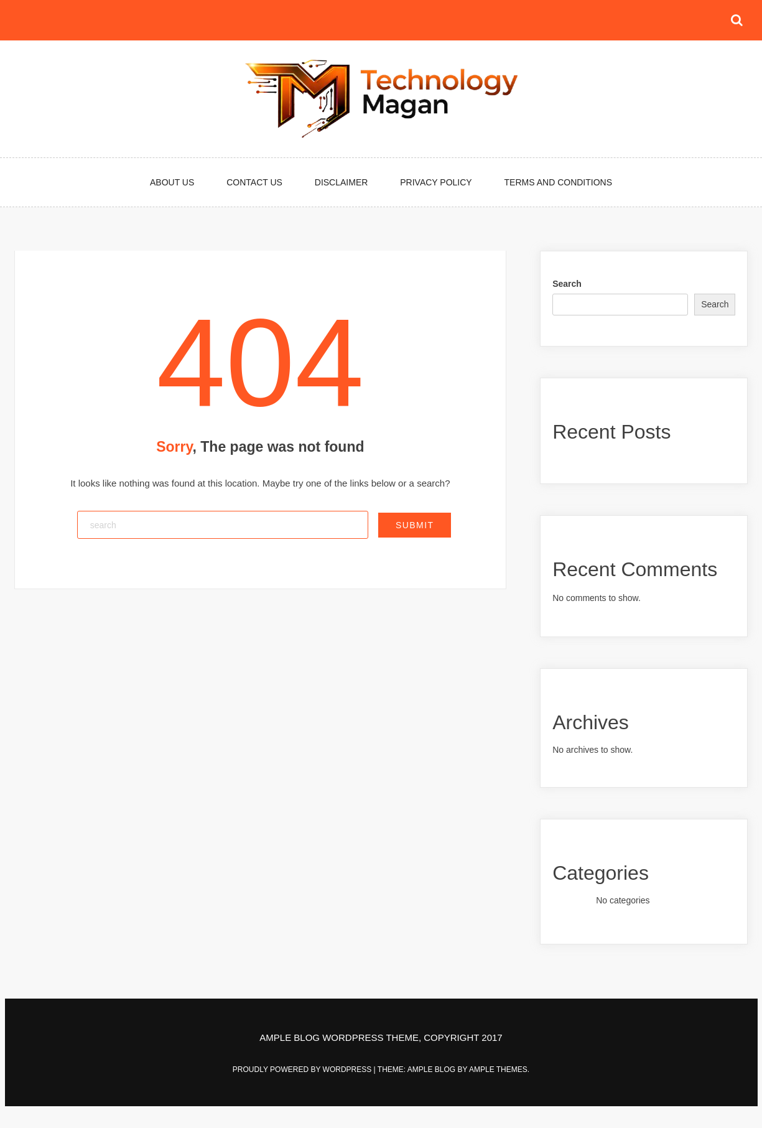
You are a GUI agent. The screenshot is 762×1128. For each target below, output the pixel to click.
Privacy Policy (436, 182)
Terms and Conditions (558, 182)
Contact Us (254, 182)
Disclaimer (341, 182)
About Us (172, 182)
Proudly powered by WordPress (303, 1069)
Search (567, 284)
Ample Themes (498, 1069)
